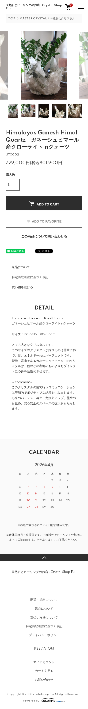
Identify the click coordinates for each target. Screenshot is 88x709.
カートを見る (44, 671)
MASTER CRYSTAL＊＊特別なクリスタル (47, 18)
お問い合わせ (44, 679)
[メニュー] (81, 7)
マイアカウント (44, 662)
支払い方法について (44, 617)
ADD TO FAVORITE (44, 221)
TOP (11, 18)
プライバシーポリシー (44, 635)
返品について (21, 267)
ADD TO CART (44, 203)
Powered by (44, 700)
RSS (37, 648)
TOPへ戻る (44, 557)
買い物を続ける (22, 287)
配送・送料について (44, 599)
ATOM (48, 648)
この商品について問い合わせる (44, 236)
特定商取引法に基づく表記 (30, 277)
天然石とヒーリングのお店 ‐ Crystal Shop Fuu (34, 7)
